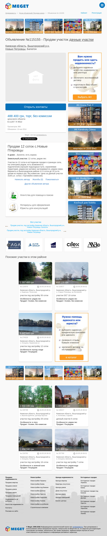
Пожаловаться (52, 179)
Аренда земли (61, 494)
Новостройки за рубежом (39, 504)
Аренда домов (61, 487)
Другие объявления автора (37, 184)
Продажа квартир (11, 482)
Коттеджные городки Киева (88, 486)
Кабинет (84, 13)
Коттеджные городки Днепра (88, 497)
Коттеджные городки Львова (88, 512)
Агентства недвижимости (14, 504)
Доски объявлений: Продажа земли (31, 13)
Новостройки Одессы (38, 494)
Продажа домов (11, 489)
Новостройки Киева (37, 484)
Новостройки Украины (38, 481)
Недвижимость (10, 13)
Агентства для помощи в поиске (36, 195)
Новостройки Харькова (39, 497)
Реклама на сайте (11, 511)
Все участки (35, 222)
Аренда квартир (61, 481)
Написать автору (22, 179)
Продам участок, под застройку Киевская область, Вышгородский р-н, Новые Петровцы (34, 231)
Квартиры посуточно (63, 484)
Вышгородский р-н (38, 46)
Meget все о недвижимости (15, 529)
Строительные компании (39, 507)
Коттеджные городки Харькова (88, 507)
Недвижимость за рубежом (11, 500)
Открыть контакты (36, 106)
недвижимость (41, 135)
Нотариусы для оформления (35, 205)
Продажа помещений (12, 496)
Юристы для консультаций (34, 208)
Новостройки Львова (38, 501)
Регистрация (97, 13)
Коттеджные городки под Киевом (89, 492)
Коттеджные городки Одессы (88, 502)
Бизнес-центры (61, 501)
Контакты (8, 508)
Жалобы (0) (37, 179)
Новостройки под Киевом (39, 487)
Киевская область (15, 46)
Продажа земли (11, 492)
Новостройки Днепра (38, 491)
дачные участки (81, 39)
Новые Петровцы (15, 49)
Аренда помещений (63, 497)
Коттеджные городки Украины (88, 481)
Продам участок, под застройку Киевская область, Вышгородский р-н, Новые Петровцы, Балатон (37, 226)
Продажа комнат (11, 486)
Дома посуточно (61, 491)
